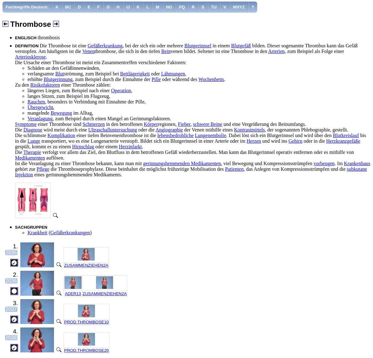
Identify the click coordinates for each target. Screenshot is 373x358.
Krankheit (37, 232)
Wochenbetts (211, 79)
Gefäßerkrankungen (70, 232)
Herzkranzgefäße (343, 141)
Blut (59, 73)
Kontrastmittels (249, 129)
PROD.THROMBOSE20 (86, 350)
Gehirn (295, 141)
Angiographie (169, 129)
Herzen (254, 141)
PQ (182, 7)
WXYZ (239, 7)
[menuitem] (27, 7)
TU (213, 7)
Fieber (184, 124)
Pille (156, 79)
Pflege (43, 169)
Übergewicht (40, 107)
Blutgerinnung (58, 79)
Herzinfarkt (130, 146)
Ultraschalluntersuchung (112, 129)
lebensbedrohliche (175, 135)
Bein (166, 51)
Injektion (24, 174)
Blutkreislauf (346, 135)
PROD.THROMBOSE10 (86, 322)
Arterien (276, 51)
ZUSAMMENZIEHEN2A (86, 265)
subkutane (357, 169)
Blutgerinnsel (197, 45)
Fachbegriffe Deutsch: (27, 7)
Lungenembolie (210, 135)
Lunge (33, 141)
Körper (151, 124)
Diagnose (32, 129)
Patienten (234, 169)
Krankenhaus (357, 163)
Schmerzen (94, 124)
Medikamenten (30, 157)
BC (68, 7)
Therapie (32, 152)
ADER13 (73, 293)
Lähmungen (173, 73)
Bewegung (61, 113)
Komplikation (61, 135)
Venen (88, 51)
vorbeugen (324, 163)
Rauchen (36, 101)
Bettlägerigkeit (135, 73)
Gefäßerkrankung (105, 45)
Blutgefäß (241, 45)
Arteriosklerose (30, 57)
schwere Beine (207, 124)
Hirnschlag (83, 146)
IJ (128, 7)
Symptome (26, 124)
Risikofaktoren (45, 85)
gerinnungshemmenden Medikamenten (182, 163)
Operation (121, 90)
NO (169, 7)
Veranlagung (40, 118)
